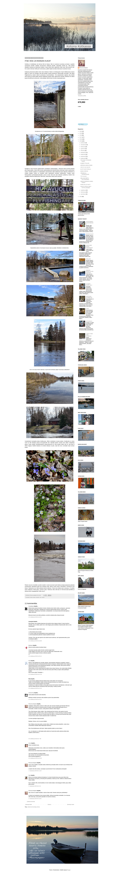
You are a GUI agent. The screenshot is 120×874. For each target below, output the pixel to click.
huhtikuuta (83, 158)
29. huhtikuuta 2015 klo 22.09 (35, 758)
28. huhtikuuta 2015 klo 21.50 (35, 688)
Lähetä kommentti (31, 801)
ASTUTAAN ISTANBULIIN (89, 297)
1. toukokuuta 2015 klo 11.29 (34, 770)
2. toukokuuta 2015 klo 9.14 (34, 786)
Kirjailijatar (31, 606)
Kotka (34, 597)
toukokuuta (83, 156)
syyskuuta (83, 148)
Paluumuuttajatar (32, 703)
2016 (81, 139)
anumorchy (31, 692)
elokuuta (83, 150)
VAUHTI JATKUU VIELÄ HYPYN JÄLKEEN (85, 187)
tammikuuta (83, 194)
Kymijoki (37, 597)
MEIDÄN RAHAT (90, 234)
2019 (81, 133)
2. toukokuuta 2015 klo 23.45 (34, 798)
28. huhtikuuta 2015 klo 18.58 (35, 640)
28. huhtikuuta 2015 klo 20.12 (35, 656)
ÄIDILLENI (88, 259)
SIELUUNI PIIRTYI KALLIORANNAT (84, 179)
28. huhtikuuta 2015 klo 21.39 (35, 674)
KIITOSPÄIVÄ (89, 321)
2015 (81, 141)
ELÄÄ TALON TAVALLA (85, 169)
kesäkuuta (83, 154)
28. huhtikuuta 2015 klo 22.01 (35, 699)
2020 (81, 131)
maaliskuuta (83, 190)
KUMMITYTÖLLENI (84, 163)
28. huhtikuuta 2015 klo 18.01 (35, 617)
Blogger (68, 870)
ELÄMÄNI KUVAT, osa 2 (89, 284)
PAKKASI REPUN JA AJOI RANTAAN (89, 271)
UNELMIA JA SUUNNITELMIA (84, 174)
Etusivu (49, 804)
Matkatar (30, 645)
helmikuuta (83, 192)
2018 (81, 135)
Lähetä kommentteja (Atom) (33, 807)
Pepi (29, 660)
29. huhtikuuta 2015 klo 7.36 (34, 738)
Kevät (31, 597)
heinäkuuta (83, 152)
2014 (81, 196)
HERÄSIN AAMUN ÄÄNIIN (86, 165)
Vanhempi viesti (70, 804)
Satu (29, 775)
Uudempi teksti (28, 804)
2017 (81, 137)
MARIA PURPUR (84, 171)
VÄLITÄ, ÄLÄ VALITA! (85, 167)
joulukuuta (83, 142)
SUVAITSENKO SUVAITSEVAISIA (89, 223)
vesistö (43, 597)
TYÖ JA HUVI (83, 176)
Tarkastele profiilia (82, 95)
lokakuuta (83, 146)
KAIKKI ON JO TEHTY (85, 184)
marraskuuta (83, 144)
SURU (87, 308)
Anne (29, 743)
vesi (40, 597)
